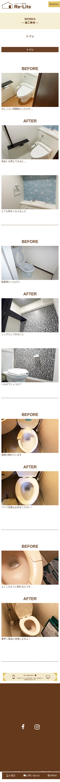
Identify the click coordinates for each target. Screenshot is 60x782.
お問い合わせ (32, 775)
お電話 (11, 775)
